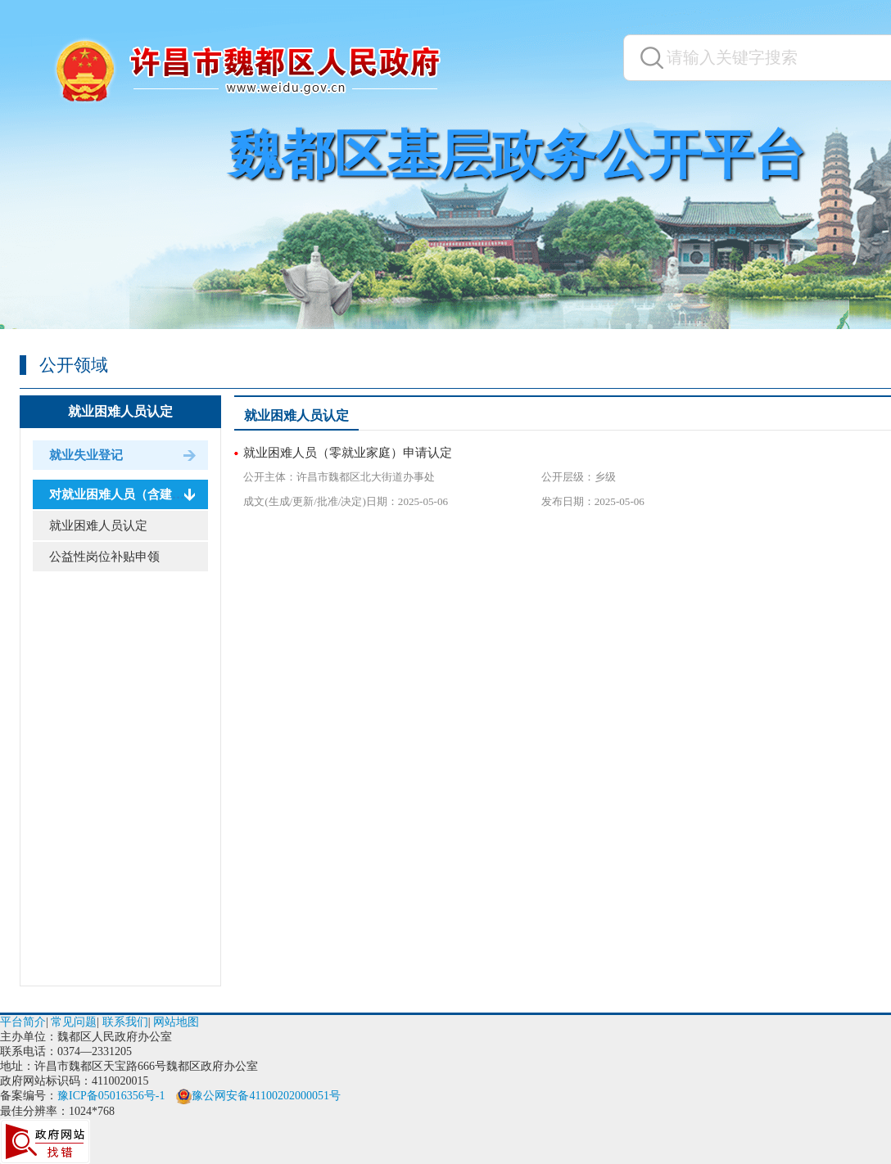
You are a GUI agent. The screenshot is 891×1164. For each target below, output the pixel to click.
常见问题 (74, 1022)
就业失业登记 (86, 455)
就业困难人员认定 (120, 411)
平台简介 (23, 1022)
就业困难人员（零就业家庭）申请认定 (347, 452)
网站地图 (176, 1022)
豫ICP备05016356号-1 (111, 1096)
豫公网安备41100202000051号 (258, 1096)
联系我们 (125, 1022)
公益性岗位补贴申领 (104, 556)
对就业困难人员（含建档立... (127, 494)
